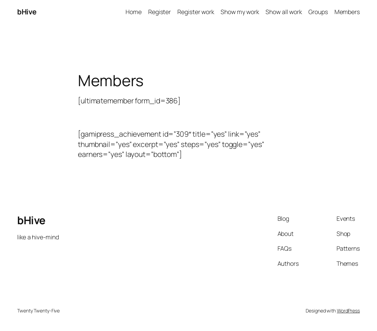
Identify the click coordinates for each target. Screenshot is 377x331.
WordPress (348, 310)
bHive (27, 11)
